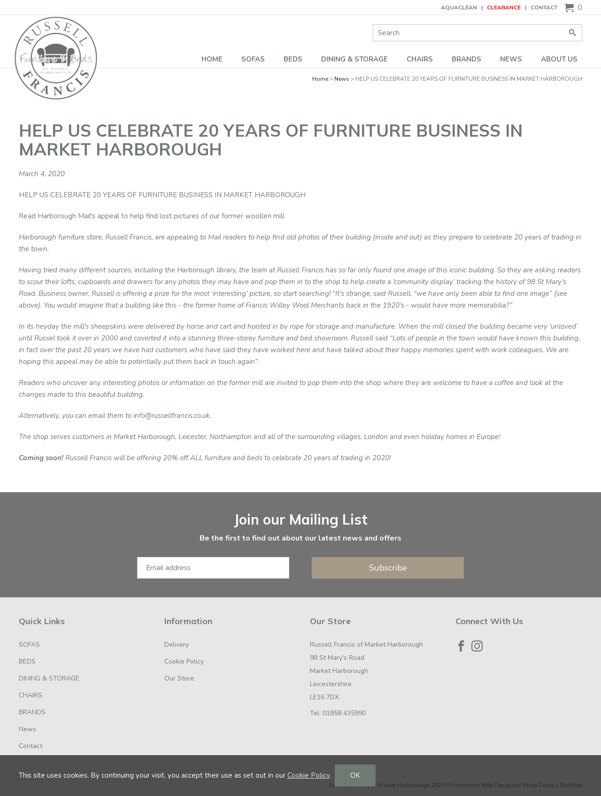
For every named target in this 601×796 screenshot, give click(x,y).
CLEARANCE (504, 7)
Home (212, 59)
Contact (544, 7)
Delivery (176, 644)
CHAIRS (420, 59)
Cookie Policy (184, 661)
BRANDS (466, 59)
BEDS (293, 59)
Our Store (179, 678)
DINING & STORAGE (354, 59)
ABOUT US (559, 59)
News (511, 59)
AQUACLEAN (459, 7)
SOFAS (253, 59)
